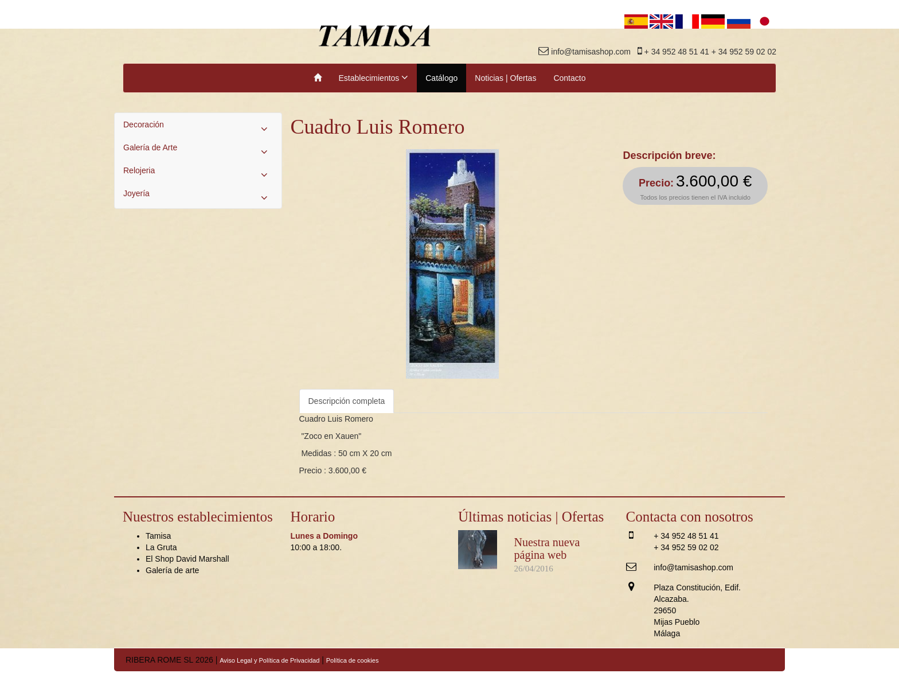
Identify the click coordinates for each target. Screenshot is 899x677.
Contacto (569, 78)
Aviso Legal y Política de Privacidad (269, 660)
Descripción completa (346, 401)
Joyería (198, 196)
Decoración (198, 127)
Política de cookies (352, 660)
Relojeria (198, 173)
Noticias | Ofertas (505, 78)
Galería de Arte (198, 150)
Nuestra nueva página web (547, 548)
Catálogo (441, 78)
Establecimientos (374, 77)
